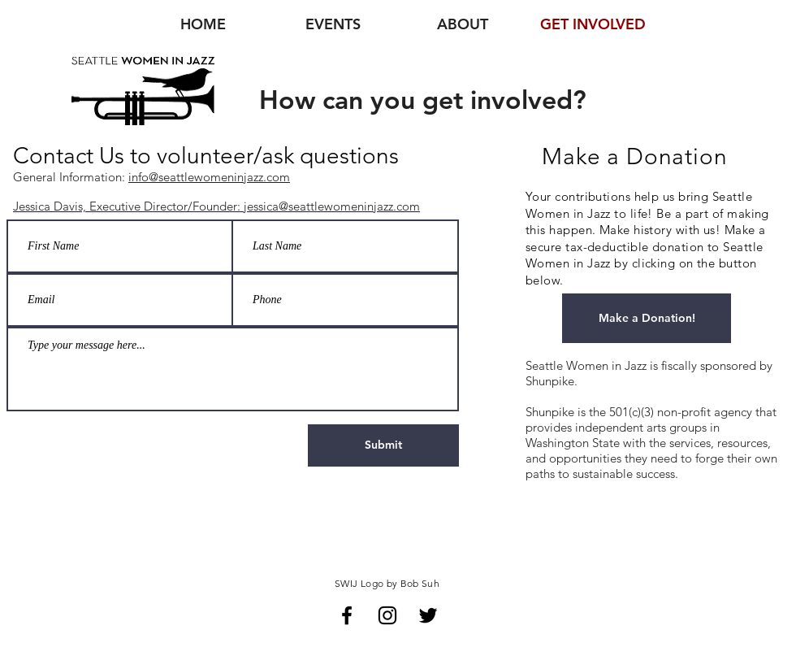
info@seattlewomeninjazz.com (209, 177)
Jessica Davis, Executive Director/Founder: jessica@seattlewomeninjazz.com (216, 206)
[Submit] (383, 445)
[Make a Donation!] (646, 318)
